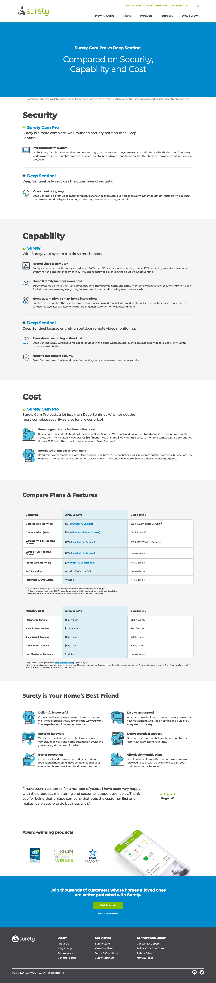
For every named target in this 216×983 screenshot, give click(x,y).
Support (167, 15)
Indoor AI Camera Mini (82, 563)
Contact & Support (148, 943)
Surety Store (102, 943)
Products (146, 15)
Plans (127, 15)
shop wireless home (64, 663)
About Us (63, 943)
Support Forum (181, 5)
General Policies (67, 958)
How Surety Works (108, 913)
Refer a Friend (145, 953)
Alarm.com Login (157, 5)
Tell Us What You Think (150, 948)
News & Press (145, 958)
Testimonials (65, 953)
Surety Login (133, 5)
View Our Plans (104, 948)
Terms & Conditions (106, 953)
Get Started (108, 905)
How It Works (104, 15)
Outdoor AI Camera (81, 524)
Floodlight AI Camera (82, 542)
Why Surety (190, 15)
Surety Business (104, 958)
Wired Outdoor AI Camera (85, 532)
